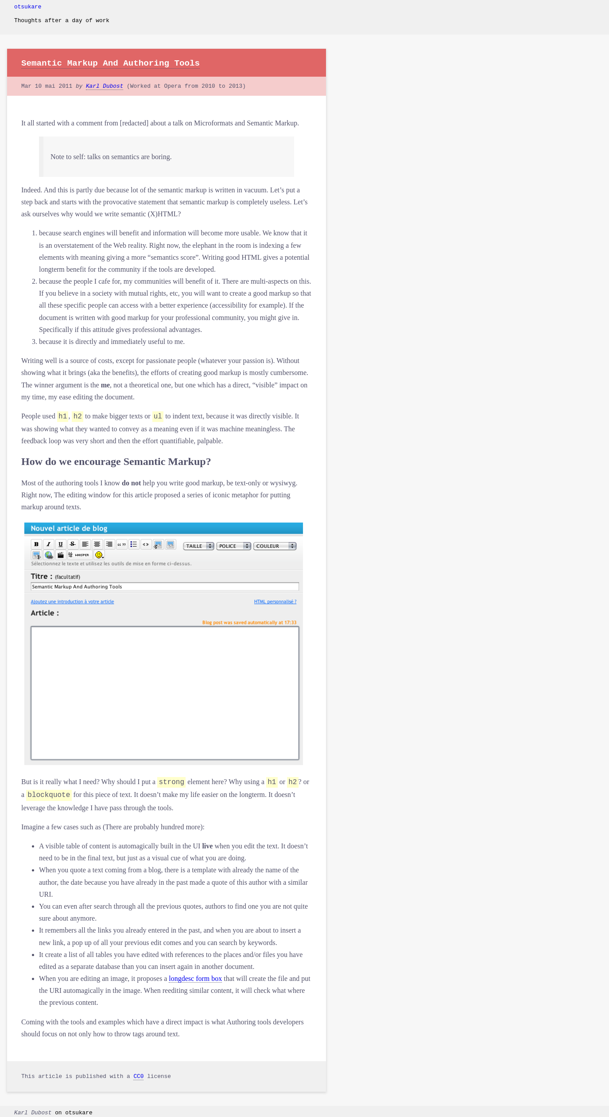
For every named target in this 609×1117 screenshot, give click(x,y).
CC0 (138, 1073)
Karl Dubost (104, 86)
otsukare (27, 7)
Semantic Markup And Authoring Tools (110, 63)
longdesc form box (195, 976)
